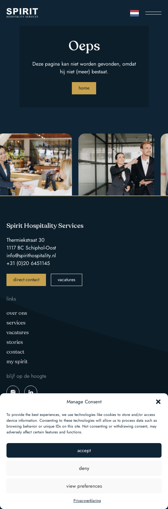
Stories (14, 342)
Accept (84, 450)
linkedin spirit (30, 392)
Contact (15, 351)
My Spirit (17, 361)
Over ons (16, 313)
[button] (158, 401)
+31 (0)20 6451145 (28, 263)
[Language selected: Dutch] (134, 13)
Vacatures (17, 332)
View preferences (84, 486)
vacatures (66, 279)
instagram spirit (12, 392)
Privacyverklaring (87, 501)
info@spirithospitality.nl (31, 255)
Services (16, 322)
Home (84, 88)
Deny (84, 468)
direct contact (26, 279)
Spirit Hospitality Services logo (22, 13)
